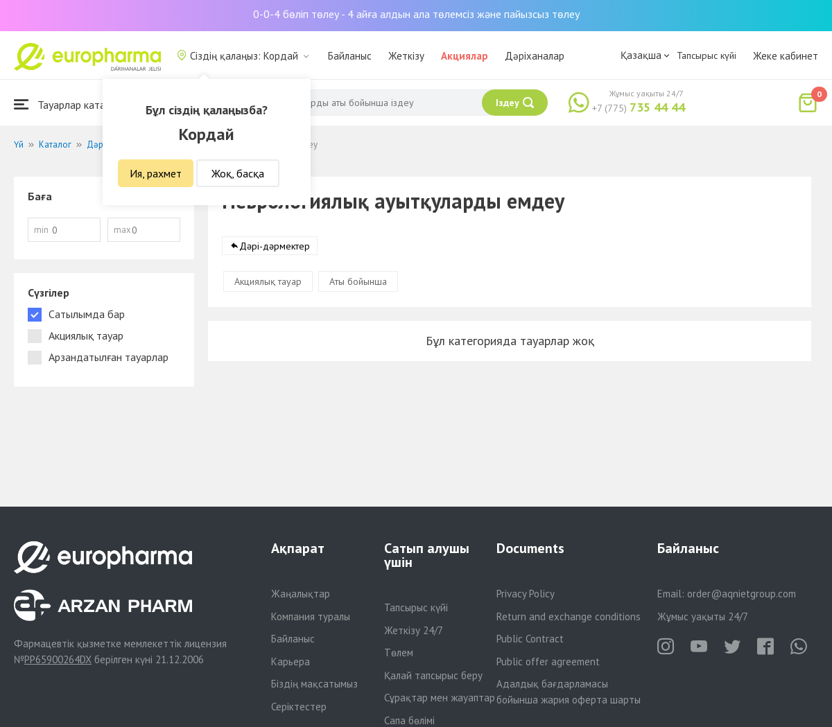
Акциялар (464, 55)
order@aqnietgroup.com (741, 593)
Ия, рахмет (156, 173)
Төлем (398, 652)
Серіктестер (299, 706)
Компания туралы (310, 616)
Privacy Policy (525, 593)
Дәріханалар (534, 55)
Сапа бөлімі (409, 720)
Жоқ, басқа (237, 173)
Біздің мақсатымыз (314, 683)
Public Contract (530, 638)
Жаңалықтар (300, 593)
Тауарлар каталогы (71, 104)
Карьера (290, 661)
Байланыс (350, 55)
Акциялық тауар (268, 284)
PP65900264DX (58, 659)
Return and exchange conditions (568, 616)
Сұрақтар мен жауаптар (439, 697)
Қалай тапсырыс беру (433, 675)
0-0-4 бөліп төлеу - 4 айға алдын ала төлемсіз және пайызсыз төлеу (416, 14)
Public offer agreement (548, 661)
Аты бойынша (358, 284)
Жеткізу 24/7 (413, 630)
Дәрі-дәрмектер (274, 249)
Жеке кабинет (785, 55)
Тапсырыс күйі (706, 55)
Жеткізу (406, 55)
